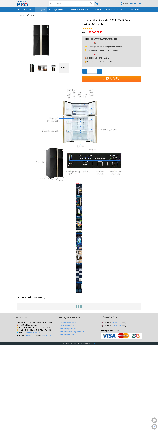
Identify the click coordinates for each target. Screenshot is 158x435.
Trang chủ (20, 16)
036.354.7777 (30, 336)
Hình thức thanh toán (66, 326)
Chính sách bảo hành (66, 335)
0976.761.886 (46, 336)
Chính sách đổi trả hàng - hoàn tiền (71, 332)
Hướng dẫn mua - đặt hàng (68, 323)
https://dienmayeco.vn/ (31, 332)
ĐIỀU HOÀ (98, 10)
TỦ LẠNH (41, 10)
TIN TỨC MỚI (135, 10)
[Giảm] (84, 71)
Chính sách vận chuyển (67, 329)
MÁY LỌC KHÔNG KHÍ (79, 10)
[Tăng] (99, 71)
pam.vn (93, 343)
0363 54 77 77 (135, 3)
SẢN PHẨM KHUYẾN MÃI (116, 10)
